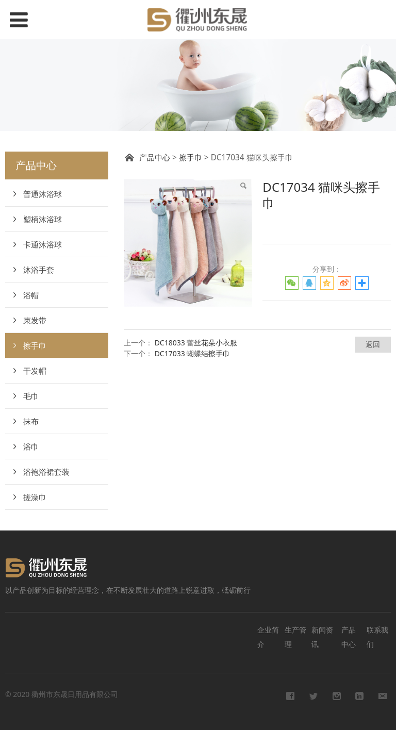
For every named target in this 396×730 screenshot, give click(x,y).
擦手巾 (34, 345)
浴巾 (31, 446)
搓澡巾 (34, 497)
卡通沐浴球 (42, 244)
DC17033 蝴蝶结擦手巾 (192, 353)
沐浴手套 (38, 269)
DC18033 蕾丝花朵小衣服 (196, 342)
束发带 (34, 320)
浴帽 (31, 295)
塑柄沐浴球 (42, 219)
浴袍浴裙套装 (46, 472)
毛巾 (31, 396)
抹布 (31, 421)
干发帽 (34, 371)
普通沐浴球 (42, 194)
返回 (373, 344)
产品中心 (154, 157)
